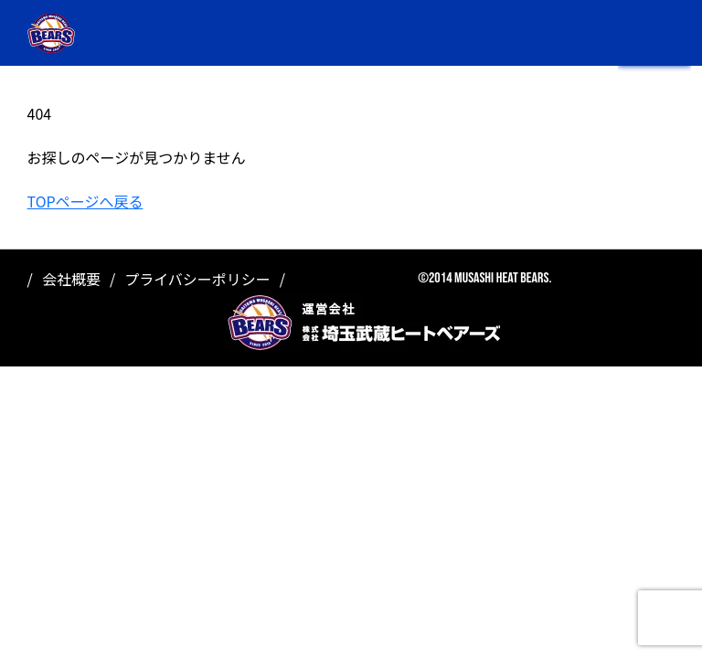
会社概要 (71, 279)
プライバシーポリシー (197, 279)
